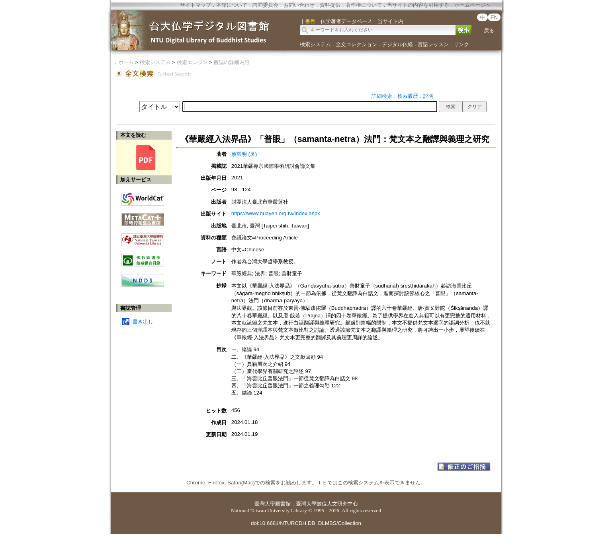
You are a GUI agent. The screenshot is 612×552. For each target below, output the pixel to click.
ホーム (126, 62)
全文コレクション (356, 44)
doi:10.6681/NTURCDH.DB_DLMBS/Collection (306, 523)
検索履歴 (407, 96)
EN (494, 17)
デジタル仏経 (397, 44)
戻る (489, 30)
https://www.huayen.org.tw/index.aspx (275, 213)
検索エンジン (192, 62)
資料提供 (330, 5)
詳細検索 (382, 96)
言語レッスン (433, 44)
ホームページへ (472, 5)
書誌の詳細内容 (231, 62)
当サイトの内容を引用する (418, 5)
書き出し (143, 322)
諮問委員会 (265, 5)
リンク (461, 44)
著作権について (364, 5)
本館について (231, 5)
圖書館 (283, 504)
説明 (428, 96)
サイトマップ (195, 5)
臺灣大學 (264, 504)
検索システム (315, 44)
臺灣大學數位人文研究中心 (327, 504)
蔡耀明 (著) (244, 154)
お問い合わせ (299, 5)
